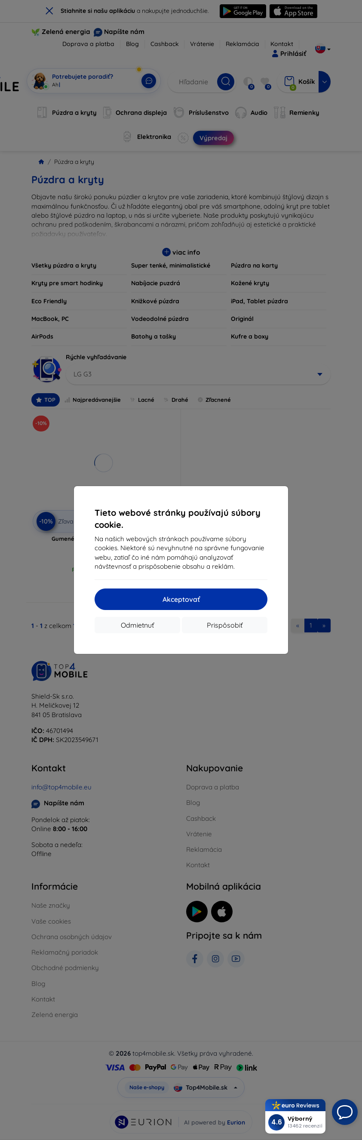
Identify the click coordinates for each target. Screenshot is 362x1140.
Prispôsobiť (224, 625)
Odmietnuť (137, 625)
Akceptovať (181, 599)
